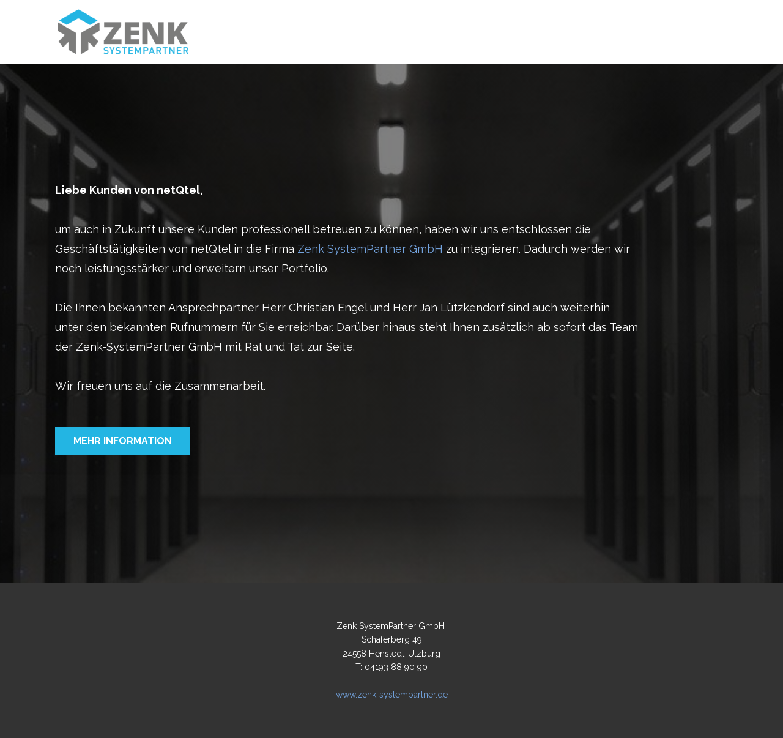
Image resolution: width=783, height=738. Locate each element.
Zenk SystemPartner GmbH (370, 248)
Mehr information (122, 441)
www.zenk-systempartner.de (392, 694)
